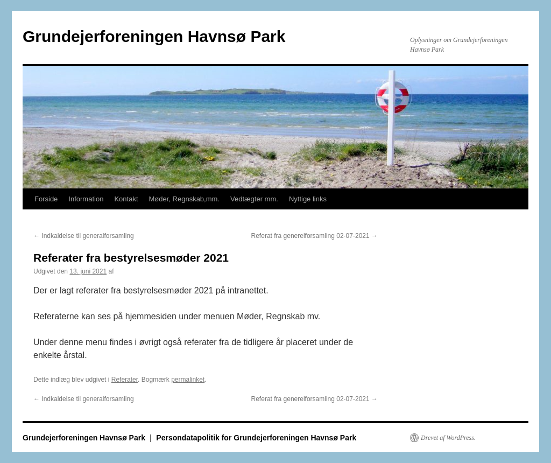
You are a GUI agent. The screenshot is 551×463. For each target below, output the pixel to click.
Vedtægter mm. (254, 199)
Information (85, 199)
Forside (46, 199)
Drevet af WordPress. (448, 437)
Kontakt (126, 199)
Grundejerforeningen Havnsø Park (154, 36)
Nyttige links (308, 199)
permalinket (187, 379)
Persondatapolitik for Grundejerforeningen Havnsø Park (256, 437)
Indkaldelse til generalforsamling (83, 236)
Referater (124, 379)
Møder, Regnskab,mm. (184, 199)
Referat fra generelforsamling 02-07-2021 (314, 236)
